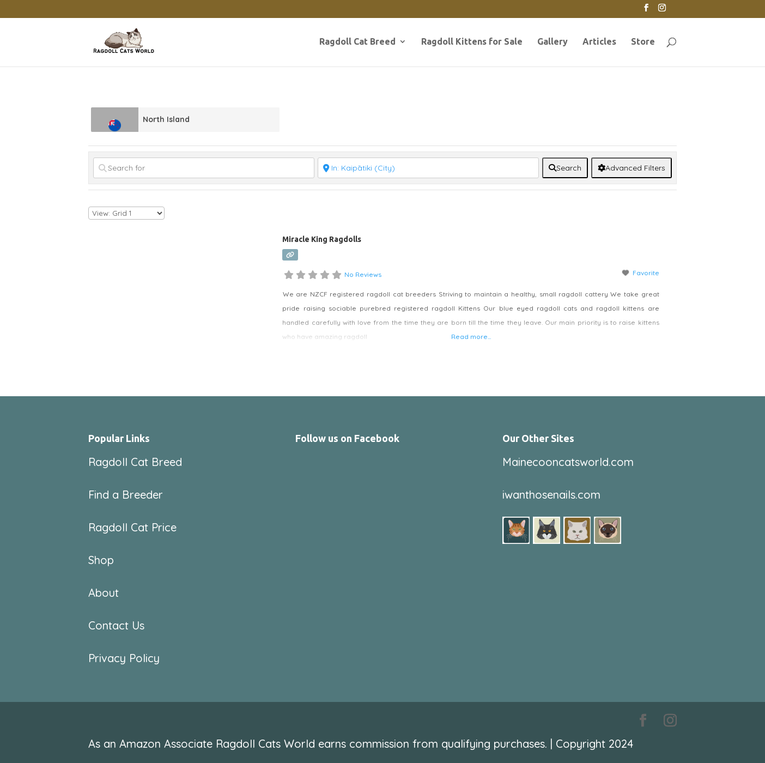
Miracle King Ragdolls (321, 239)
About (103, 593)
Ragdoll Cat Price (132, 527)
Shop (101, 560)
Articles (599, 42)
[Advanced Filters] (631, 168)
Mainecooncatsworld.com (568, 462)
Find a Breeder (125, 494)
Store (643, 42)
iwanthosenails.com (551, 494)
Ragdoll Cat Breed (357, 42)
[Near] (428, 168)
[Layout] (126, 213)
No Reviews (362, 274)
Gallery (552, 42)
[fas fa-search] (565, 168)
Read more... (471, 336)
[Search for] (203, 168)
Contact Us (116, 625)
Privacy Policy (124, 658)
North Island (166, 119)
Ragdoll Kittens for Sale (472, 42)
